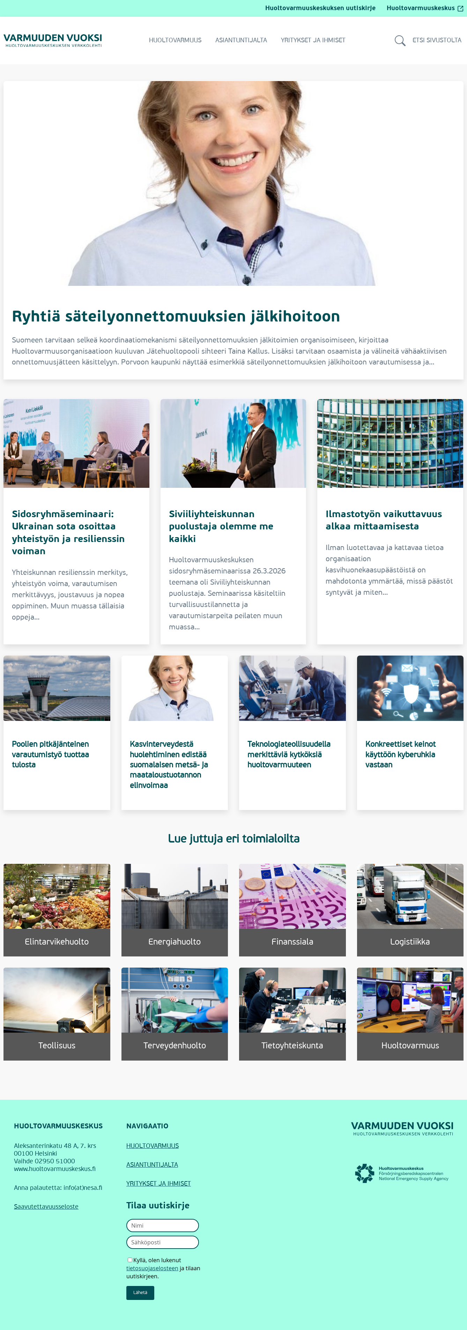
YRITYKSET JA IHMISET (158, 1184)
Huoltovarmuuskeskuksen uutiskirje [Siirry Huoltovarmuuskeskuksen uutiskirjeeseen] (320, 8)
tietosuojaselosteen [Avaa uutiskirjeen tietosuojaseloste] (152, 1268)
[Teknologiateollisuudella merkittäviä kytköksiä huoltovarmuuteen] (292, 733)
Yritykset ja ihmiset (313, 40)
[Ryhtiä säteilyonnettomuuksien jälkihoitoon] (233, 230)
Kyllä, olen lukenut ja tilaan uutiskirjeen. (163, 1268)
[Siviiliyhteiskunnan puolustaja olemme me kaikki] (233, 521)
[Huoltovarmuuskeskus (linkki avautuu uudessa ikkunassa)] (402, 1173)
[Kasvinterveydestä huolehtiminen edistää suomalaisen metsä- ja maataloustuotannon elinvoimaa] (174, 733)
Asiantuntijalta (241, 40)
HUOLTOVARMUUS (152, 1146)
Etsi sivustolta (428, 40)
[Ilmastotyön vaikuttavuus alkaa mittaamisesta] (390, 521)
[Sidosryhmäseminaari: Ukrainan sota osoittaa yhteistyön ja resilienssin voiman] (76, 521)
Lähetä (140, 1293)
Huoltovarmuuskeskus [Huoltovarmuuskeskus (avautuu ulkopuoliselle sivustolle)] (425, 8)
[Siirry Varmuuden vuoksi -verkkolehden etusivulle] (52, 40)
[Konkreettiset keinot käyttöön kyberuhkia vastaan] (410, 733)
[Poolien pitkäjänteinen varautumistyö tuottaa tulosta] (56, 733)
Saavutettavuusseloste (46, 1207)
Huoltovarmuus (175, 40)
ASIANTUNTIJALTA (152, 1165)
